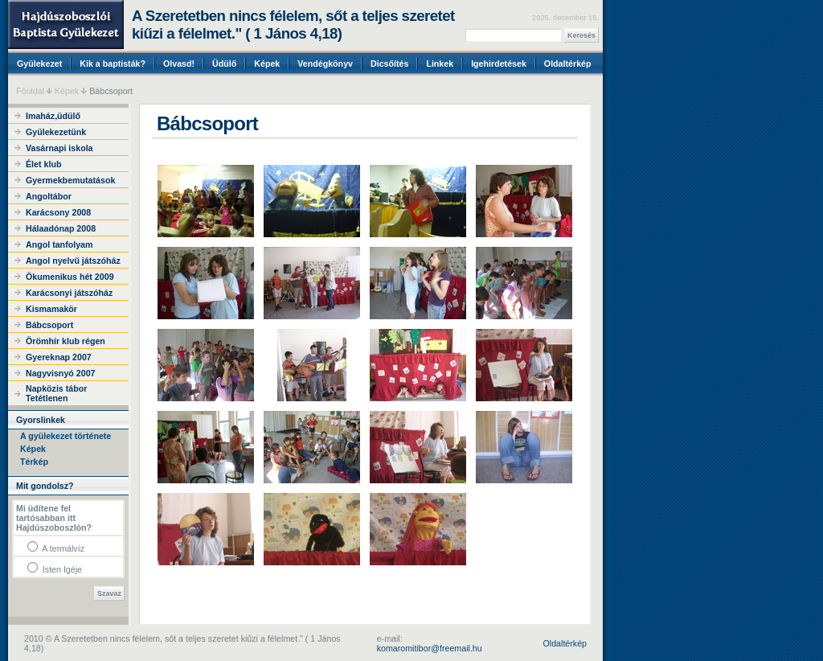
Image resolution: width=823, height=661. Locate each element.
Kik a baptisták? (112, 63)
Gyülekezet (39, 63)
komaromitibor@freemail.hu (429, 648)
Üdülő (224, 63)
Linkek (439, 63)
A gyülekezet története (65, 436)
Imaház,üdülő (53, 116)
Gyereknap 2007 (59, 357)
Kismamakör (51, 309)
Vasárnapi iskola (59, 148)
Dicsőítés (389, 63)
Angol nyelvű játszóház (73, 260)
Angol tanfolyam (59, 244)
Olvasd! (178, 63)
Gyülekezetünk (56, 132)
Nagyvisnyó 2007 (60, 373)
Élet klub (43, 164)
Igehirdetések (498, 63)
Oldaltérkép (568, 63)
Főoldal (30, 91)
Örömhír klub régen (65, 341)
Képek (267, 63)
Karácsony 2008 (58, 212)
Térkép (34, 461)
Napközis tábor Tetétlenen (56, 393)
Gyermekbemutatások (70, 180)
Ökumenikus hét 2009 (70, 276)
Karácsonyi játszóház (69, 293)
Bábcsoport (49, 325)
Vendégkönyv (325, 63)
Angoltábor (49, 196)
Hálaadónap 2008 (61, 228)
